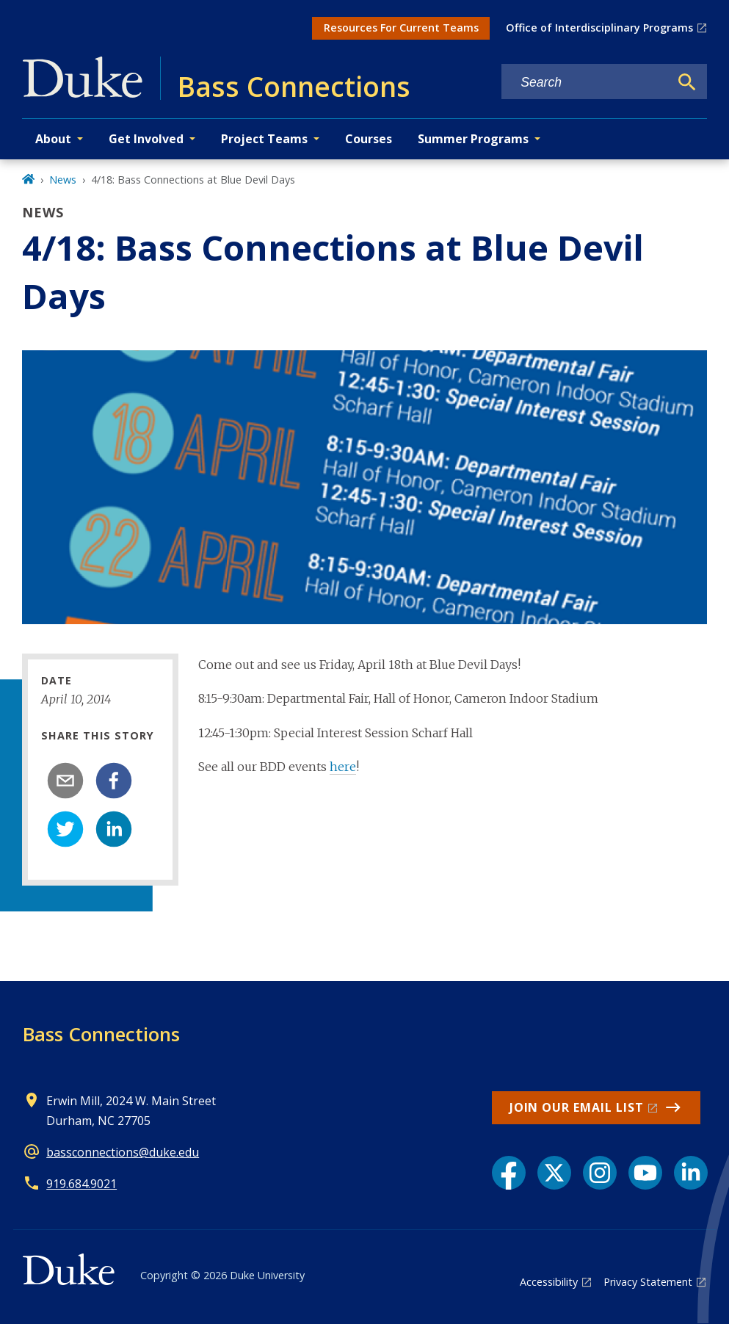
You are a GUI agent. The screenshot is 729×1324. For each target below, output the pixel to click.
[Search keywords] (585, 82)
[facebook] (113, 780)
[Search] (687, 82)
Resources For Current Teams (401, 28)
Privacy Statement (647, 1282)
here (343, 766)
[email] (65, 780)
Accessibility (549, 1282)
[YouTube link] (645, 1173)
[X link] (554, 1173)
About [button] (53, 139)
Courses (368, 139)
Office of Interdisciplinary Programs (599, 28)
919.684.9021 (81, 1184)
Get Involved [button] (146, 139)
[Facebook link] (509, 1173)
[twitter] (65, 829)
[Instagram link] (600, 1173)
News (62, 180)
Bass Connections (101, 1034)
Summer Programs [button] (473, 139)
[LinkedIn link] (691, 1173)
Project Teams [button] (264, 139)
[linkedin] (113, 829)
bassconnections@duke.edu (122, 1152)
